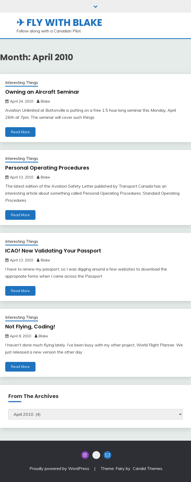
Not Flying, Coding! (30, 326)
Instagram (85, 455)
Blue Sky (96, 455)
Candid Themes (147, 468)
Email (107, 455)
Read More (20, 132)
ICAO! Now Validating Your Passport (53, 250)
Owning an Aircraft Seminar (42, 92)
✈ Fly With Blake (59, 22)
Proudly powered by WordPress (59, 468)
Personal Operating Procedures (47, 167)
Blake (45, 101)
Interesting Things (21, 82)
